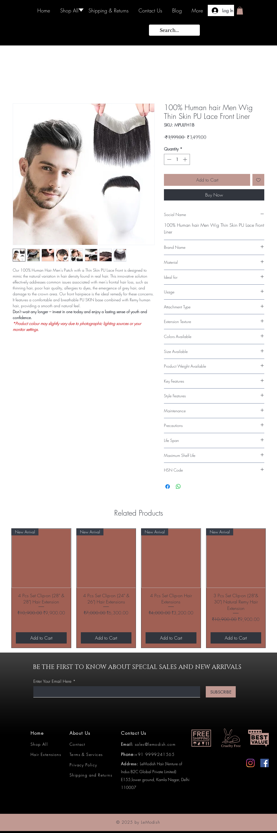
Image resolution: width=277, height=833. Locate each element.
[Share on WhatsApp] (178, 486)
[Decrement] (168, 159)
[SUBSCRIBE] (221, 691)
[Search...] (174, 30)
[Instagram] (250, 763)
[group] (138, 588)
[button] (240, 10)
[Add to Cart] (41, 638)
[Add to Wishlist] (258, 180)
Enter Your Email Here (52, 681)
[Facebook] (264, 763)
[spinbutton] (177, 159)
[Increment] (185, 159)
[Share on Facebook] (167, 486)
